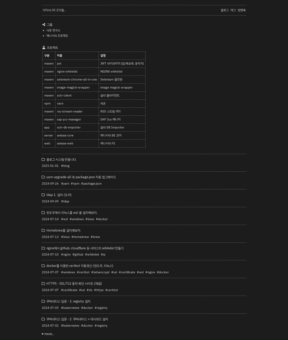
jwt (59, 63)
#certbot (83, 272)
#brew (95, 237)
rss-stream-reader (70, 111)
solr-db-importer (69, 127)
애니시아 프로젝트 (57, 36)
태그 (233, 10)
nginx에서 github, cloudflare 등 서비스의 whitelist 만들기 (83, 248)
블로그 (225, 10)
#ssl (114, 272)
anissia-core (65, 135)
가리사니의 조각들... (54, 10)
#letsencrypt (100, 272)
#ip (103, 254)
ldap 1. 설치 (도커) (56, 195)
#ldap (65, 201)
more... (48, 334)
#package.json (91, 183)
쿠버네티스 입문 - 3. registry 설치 (66, 301)
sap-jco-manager (69, 119)
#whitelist (92, 254)
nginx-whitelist (67, 71)
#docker (102, 219)
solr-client (64, 95)
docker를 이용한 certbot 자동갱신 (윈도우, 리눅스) (77, 265)
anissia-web (65, 143)
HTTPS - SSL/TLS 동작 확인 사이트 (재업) (72, 283)
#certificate (127, 272)
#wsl (64, 219)
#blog (65, 166)
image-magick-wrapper (73, 87)
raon (60, 103)
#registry (101, 308)
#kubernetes (70, 308)
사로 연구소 (53, 30)
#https (99, 290)
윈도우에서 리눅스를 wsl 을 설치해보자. (69, 212)
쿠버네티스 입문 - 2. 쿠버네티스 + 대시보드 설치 (75, 319)
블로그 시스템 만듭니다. (59, 159)
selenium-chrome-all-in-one (77, 79)
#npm (75, 183)
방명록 (242, 10)
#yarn (65, 183)
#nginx (66, 254)
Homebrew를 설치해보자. (61, 230)
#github (77, 254)
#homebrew (80, 237)
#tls (89, 290)
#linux (89, 219)
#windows (77, 219)
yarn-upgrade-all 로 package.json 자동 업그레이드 (79, 177)
